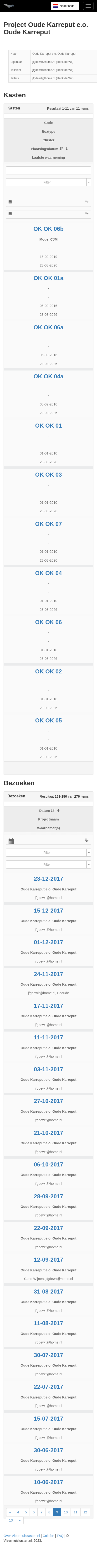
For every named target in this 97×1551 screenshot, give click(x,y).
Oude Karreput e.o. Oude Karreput (48, 889)
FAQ (60, 1536)
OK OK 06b (48, 229)
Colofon (48, 1536)
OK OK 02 (48, 671)
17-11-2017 (48, 1006)
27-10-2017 (48, 1101)
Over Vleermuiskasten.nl (22, 1536)
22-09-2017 (48, 1228)
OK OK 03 (48, 474)
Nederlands (67, 6)
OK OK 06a (48, 327)
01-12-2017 (48, 942)
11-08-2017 (48, 1323)
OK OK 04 (48, 573)
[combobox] (48, 182)
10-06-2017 (48, 1482)
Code (48, 123)
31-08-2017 (48, 1291)
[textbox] (47, 182)
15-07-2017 (48, 1418)
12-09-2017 (48, 1259)
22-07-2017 (48, 1386)
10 (66, 1512)
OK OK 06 (48, 622)
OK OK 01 (48, 425)
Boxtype (48, 131)
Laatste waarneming (48, 157)
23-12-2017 (48, 878)
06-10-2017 (48, 1164)
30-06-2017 (48, 1450)
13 (11, 1520)
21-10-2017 (48, 1133)
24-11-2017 (48, 974)
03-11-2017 (48, 1069)
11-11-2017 (48, 1037)
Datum (47, 811)
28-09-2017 (48, 1196)
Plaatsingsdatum (47, 149)
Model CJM (49, 239)
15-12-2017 (48, 910)
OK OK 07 (48, 524)
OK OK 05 (48, 720)
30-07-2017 (48, 1355)
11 (75, 1512)
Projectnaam (48, 819)
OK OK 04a (48, 376)
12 (85, 1512)
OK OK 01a (48, 278)
